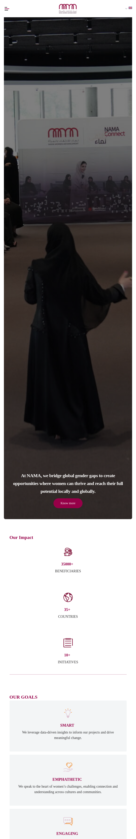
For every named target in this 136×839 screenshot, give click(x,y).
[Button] (7, 8)
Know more (68, 503)
